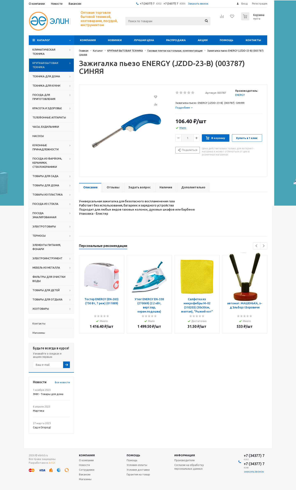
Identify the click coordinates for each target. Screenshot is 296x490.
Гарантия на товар (138, 474)
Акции (203, 40)
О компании (86, 460)
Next (263, 245)
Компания (88, 40)
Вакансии (84, 474)
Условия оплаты (137, 464)
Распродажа (176, 40)
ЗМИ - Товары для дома (48, 394)
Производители (184, 460)
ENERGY (240, 94)
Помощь (226, 40)
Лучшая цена (144, 40)
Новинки (115, 40)
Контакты (253, 40)
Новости (84, 464)
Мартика (38, 410)
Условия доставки (138, 469)
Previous (256, 245)
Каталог (43, 40)
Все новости (62, 382)
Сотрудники (86, 469)
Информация (184, 455)
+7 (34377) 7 (147, 3)
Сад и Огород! (42, 427)
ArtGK (52, 462)
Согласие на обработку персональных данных (189, 466)
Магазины (85, 479)
